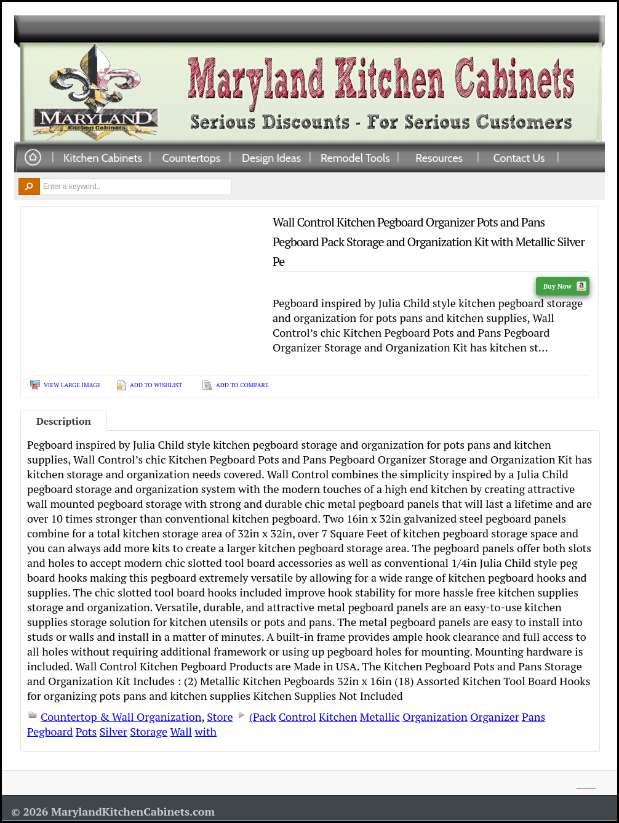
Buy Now (564, 286)
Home (32, 158)
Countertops (191, 157)
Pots (86, 731)
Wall (181, 731)
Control (297, 716)
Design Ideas (271, 157)
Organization (435, 716)
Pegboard (50, 731)
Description (63, 421)
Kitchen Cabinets (102, 157)
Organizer (494, 716)
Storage (148, 731)
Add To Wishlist (156, 385)
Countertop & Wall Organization (121, 716)
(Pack (262, 716)
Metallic (380, 716)
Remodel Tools (355, 157)
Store (220, 716)
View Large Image (72, 385)
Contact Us (519, 157)
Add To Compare (242, 385)
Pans (533, 716)
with (205, 731)
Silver (113, 731)
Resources (439, 157)
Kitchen (338, 716)
